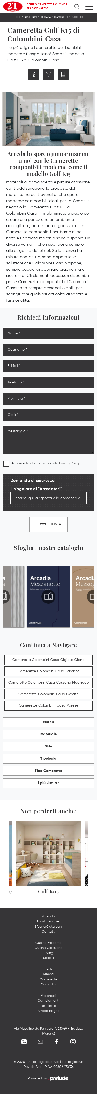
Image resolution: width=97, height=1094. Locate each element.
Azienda (48, 916)
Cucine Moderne (48, 943)
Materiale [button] (48, 734)
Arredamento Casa (38, 17)
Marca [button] (48, 722)
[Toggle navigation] (89, 6)
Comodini (48, 984)
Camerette (61, 17)
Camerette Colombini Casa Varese (48, 705)
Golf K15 (77, 17)
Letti (48, 969)
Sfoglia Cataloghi (48, 926)
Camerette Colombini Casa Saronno (49, 671)
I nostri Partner (48, 921)
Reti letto (48, 1006)
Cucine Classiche (48, 948)
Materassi (48, 996)
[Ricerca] (77, 6)
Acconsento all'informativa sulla (45, 463)
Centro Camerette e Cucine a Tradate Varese (47, 6)
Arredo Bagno (48, 1011)
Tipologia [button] (48, 758)
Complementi (48, 1001)
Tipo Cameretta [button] (48, 771)
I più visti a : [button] (48, 783)
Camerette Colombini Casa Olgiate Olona (48, 660)
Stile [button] (48, 746)
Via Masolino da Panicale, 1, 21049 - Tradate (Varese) (48, 1031)
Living (48, 953)
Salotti (48, 958)
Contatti (48, 931)
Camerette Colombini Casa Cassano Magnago (48, 682)
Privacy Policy (69, 463)
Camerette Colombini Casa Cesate (48, 694)
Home (17, 17)
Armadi (48, 974)
